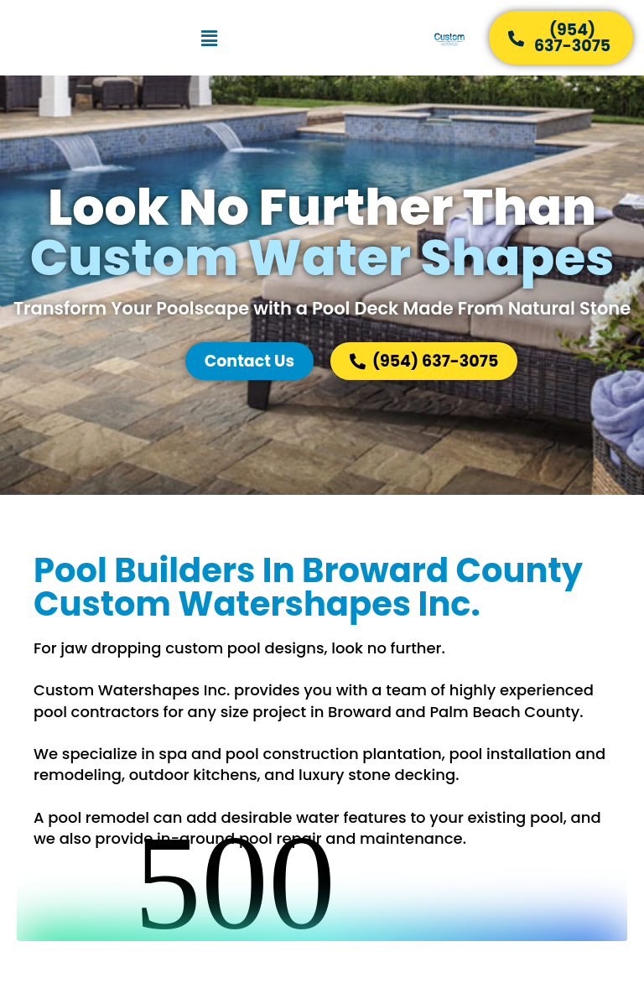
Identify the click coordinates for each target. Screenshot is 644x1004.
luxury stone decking (377, 774)
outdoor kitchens (193, 774)
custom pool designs (244, 647)
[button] (209, 38)
